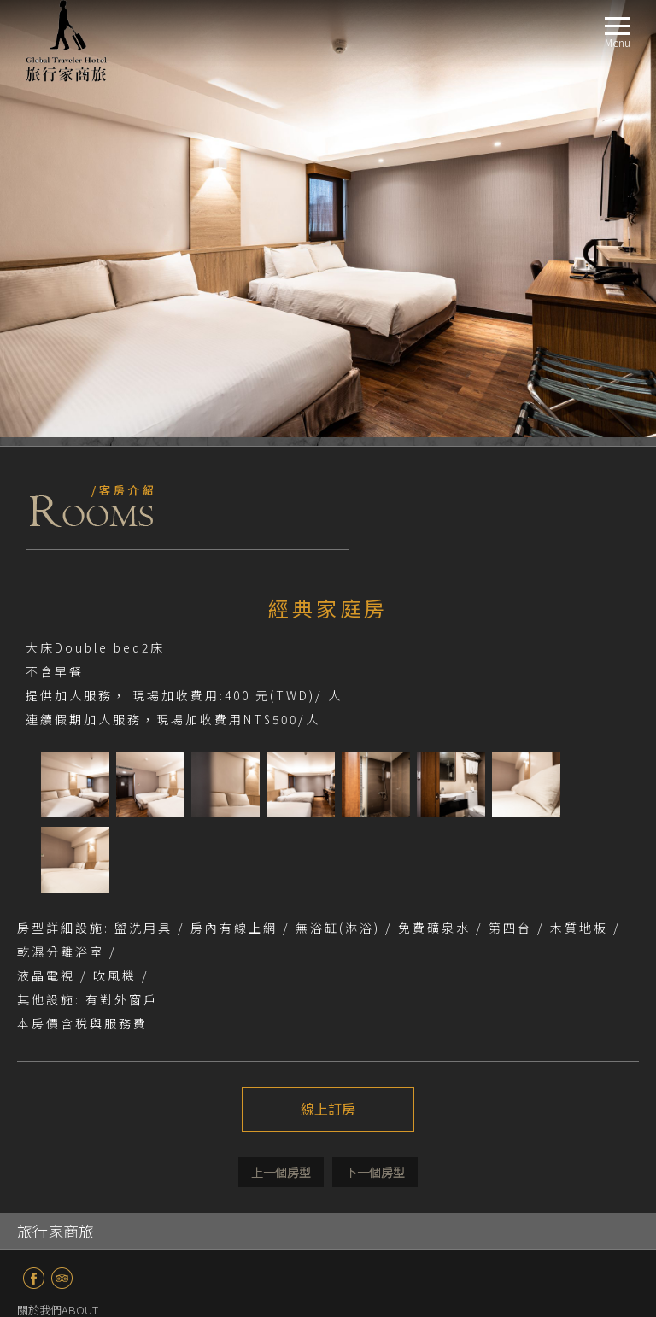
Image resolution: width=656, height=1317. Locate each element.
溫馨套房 (65, 954)
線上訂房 (328, 672)
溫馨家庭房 (70, 975)
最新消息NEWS (54, 893)
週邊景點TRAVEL (57, 1139)
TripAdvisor (61, 840)
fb (33, 840)
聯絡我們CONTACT (63, 1180)
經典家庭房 (70, 995)
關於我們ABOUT (57, 872)
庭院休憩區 (70, 1077)
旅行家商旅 (55, 793)
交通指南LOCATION (65, 1118)
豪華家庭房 (70, 1016)
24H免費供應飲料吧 (91, 1098)
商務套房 (65, 934)
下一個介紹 (375, 735)
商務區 (59, 1057)
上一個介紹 (281, 735)
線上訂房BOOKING (64, 1159)
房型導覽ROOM (55, 913)
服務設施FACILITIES (64, 1036)
